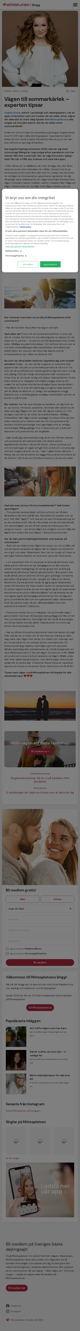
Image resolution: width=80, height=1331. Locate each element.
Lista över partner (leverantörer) (19, 246)
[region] (40, 230)
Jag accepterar (50, 264)
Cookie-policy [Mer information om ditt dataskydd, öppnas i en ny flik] (25, 226)
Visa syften (28, 264)
